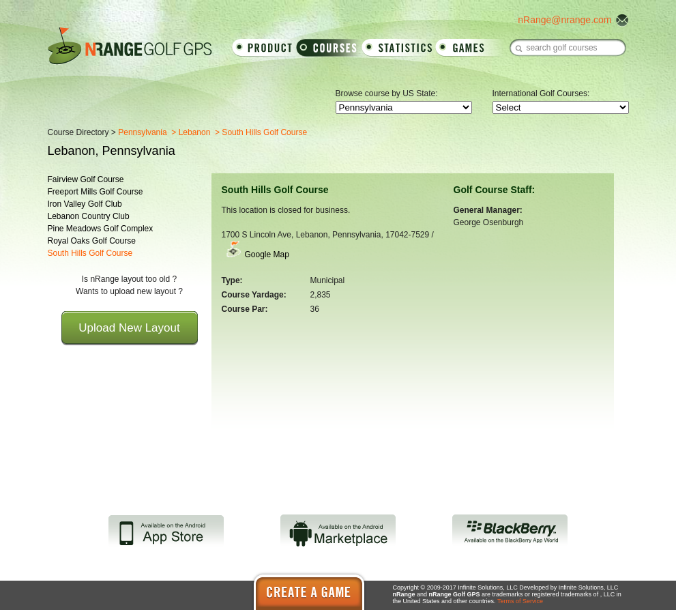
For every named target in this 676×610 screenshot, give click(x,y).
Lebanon (195, 132)
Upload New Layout (128, 327)
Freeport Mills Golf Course (95, 192)
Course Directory (78, 132)
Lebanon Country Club (89, 216)
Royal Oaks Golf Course (92, 241)
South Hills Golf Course (90, 253)
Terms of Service (520, 601)
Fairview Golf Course (86, 179)
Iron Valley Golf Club (85, 204)
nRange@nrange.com (564, 19)
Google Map (267, 254)
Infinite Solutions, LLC (589, 587)
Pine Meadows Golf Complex (100, 228)
